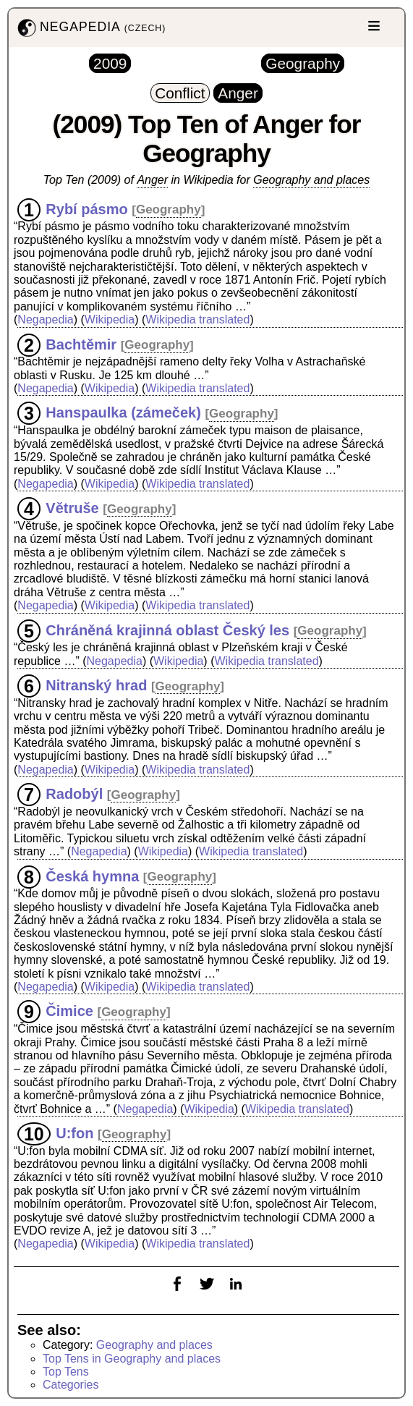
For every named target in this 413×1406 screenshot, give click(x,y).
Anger (152, 180)
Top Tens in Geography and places (132, 1358)
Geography (168, 209)
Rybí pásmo (86, 208)
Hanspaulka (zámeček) (123, 412)
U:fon (74, 1133)
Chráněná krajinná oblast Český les (167, 630)
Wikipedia (110, 319)
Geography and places (311, 180)
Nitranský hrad (96, 685)
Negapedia (45, 319)
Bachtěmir (81, 344)
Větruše (72, 508)
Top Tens (66, 1371)
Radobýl (74, 794)
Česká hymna (92, 876)
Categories (70, 1385)
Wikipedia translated (197, 319)
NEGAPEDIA (90, 28)
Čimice (69, 1011)
